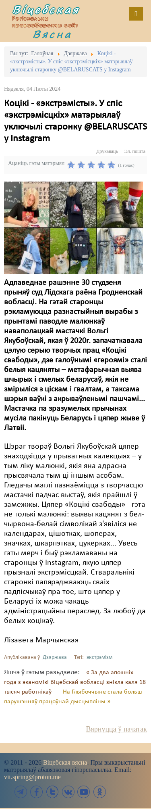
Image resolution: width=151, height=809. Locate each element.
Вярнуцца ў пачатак (116, 729)
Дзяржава (55, 657)
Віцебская (46, 9)
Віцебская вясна (65, 762)
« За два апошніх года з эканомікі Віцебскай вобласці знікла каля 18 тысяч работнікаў (75, 682)
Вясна (52, 34)
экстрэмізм (99, 657)
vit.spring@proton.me (32, 776)
